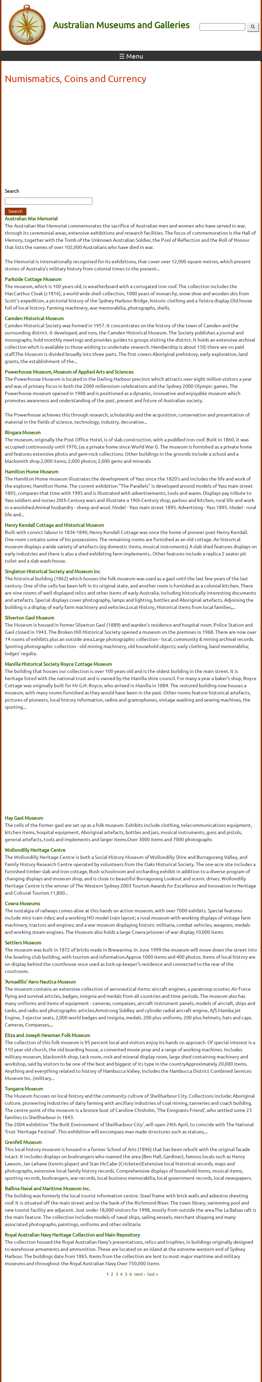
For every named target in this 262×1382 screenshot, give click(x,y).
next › (139, 1273)
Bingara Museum (23, 432)
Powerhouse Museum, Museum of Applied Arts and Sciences (69, 371)
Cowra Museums (22, 903)
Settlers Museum (23, 942)
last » (152, 1273)
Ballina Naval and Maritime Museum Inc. (47, 1188)
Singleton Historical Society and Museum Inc (52, 571)
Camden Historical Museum (34, 318)
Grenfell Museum (23, 1142)
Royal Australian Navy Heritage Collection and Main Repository (72, 1234)
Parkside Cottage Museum (33, 279)
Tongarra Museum (24, 1088)
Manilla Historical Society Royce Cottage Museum (58, 664)
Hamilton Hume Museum (31, 471)
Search (12, 191)
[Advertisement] (131, 138)
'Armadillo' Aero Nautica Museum (40, 981)
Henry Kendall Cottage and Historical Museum (54, 525)
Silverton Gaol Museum (29, 617)
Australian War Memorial (31, 218)
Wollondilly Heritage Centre (35, 850)
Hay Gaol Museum (24, 818)
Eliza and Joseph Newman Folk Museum (47, 1035)
